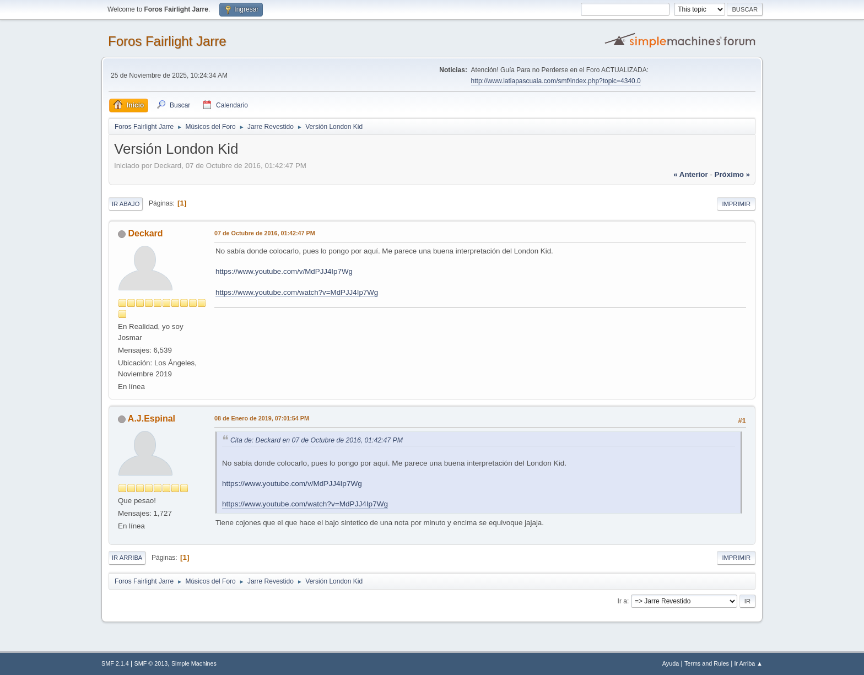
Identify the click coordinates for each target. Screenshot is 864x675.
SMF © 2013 (151, 663)
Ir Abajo (125, 204)
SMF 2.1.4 (115, 663)
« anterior (690, 174)
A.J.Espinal (151, 418)
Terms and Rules (706, 663)
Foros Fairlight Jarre (167, 41)
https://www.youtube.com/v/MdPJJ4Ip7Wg (284, 271)
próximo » (732, 174)
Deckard (145, 233)
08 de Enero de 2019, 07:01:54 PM (261, 418)
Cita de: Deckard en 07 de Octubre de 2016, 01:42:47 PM (316, 440)
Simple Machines (194, 663)
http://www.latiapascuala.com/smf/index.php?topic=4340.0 (556, 81)
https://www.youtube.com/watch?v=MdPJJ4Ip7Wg (296, 292)
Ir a (622, 601)
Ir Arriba (127, 557)
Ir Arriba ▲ (749, 663)
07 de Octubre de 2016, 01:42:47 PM (264, 233)
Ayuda (670, 663)
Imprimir (736, 204)
